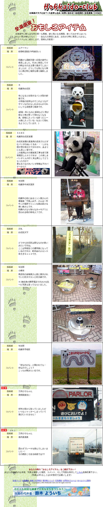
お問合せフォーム (69, 480)
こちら (80, 472)
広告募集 (58, 480)
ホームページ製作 (83, 480)
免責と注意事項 (35, 480)
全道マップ (17, 480)
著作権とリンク (48, 480)
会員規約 (25, 480)
